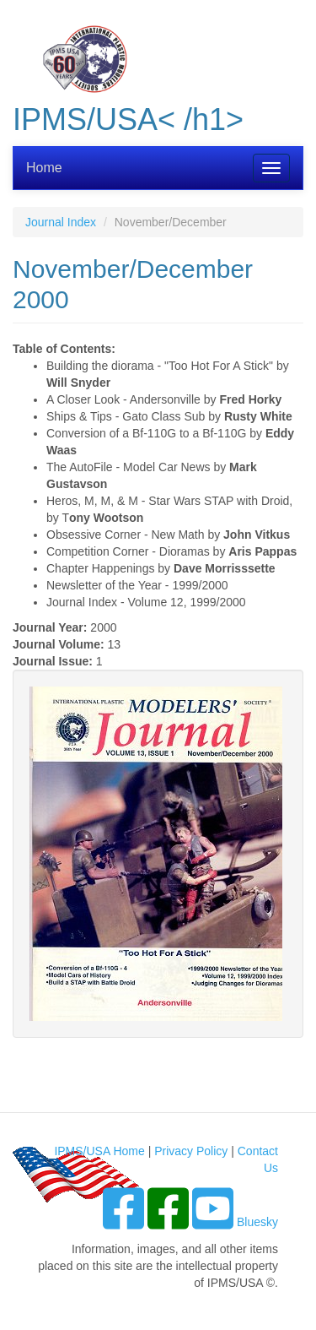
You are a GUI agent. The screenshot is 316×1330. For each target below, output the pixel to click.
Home (44, 167)
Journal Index (60, 222)
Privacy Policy (191, 1151)
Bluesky (257, 1222)
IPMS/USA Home (99, 1151)
